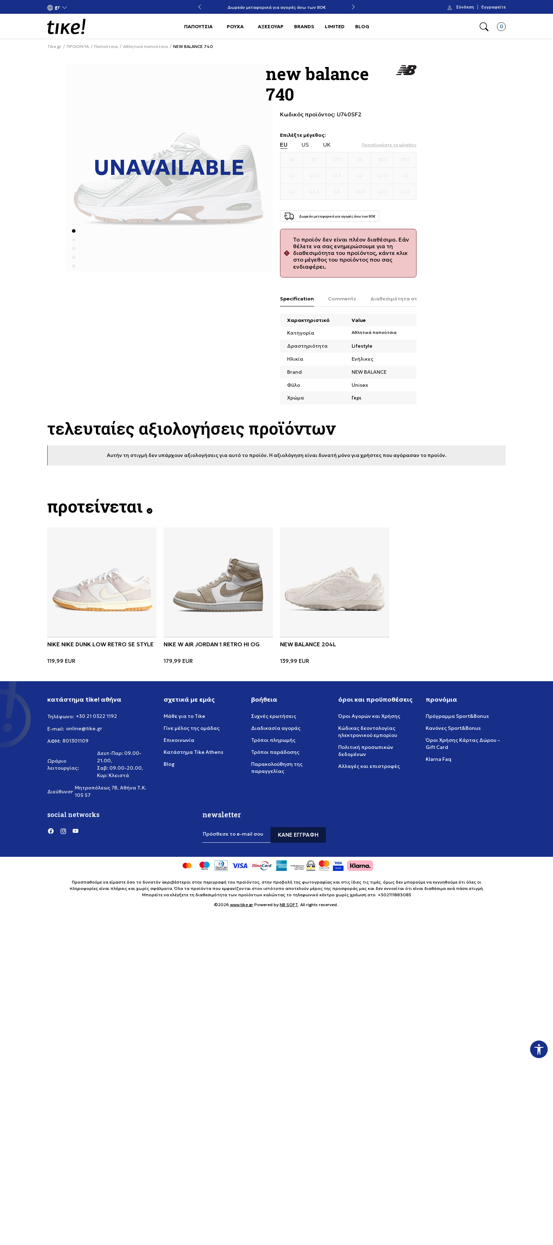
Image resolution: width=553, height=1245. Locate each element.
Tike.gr (54, 46)
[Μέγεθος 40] (291, 176)
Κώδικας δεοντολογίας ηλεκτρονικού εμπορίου (367, 731)
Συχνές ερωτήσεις (273, 716)
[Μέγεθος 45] (337, 192)
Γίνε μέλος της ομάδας (192, 728)
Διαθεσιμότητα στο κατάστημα (410, 298)
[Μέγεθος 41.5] (337, 176)
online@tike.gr (84, 728)
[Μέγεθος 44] (291, 192)
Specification (297, 298)
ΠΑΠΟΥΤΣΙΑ (198, 26)
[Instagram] (63, 830)
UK (327, 144)
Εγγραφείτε (493, 7)
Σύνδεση (465, 7)
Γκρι (356, 398)
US (305, 144)
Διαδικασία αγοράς (275, 728)
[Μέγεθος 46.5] (382, 192)
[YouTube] (75, 830)
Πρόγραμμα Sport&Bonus (457, 716)
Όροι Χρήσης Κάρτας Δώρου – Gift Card (463, 743)
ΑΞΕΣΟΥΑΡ (271, 26)
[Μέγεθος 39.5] (405, 160)
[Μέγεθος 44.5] (314, 192)
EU (283, 144)
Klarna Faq (438, 759)
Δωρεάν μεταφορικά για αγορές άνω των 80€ (276, 7)
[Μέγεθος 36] (291, 160)
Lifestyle (362, 346)
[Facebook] (50, 830)
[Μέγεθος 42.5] (382, 176)
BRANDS (304, 26)
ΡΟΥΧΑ (235, 26)
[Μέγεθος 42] (359, 176)
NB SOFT (289, 904)
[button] (57, 7)
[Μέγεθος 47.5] (405, 192)
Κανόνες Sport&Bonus (453, 728)
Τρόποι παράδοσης (275, 752)
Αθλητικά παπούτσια (145, 46)
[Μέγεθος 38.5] (382, 160)
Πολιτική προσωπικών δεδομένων (365, 750)
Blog (169, 764)
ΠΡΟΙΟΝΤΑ (78, 46)
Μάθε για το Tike (184, 716)
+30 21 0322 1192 (96, 716)
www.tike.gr (241, 904)
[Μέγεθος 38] (359, 160)
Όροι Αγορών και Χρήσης (369, 716)
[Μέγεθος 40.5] (314, 176)
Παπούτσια (106, 46)
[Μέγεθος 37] (314, 160)
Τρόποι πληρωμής (273, 740)
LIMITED (335, 26)
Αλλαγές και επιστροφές (369, 766)
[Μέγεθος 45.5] (359, 192)
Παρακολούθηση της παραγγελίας (277, 767)
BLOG (362, 26)
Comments (342, 298)
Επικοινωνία (179, 740)
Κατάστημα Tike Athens (193, 752)
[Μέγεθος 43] (405, 176)
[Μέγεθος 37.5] (337, 160)
